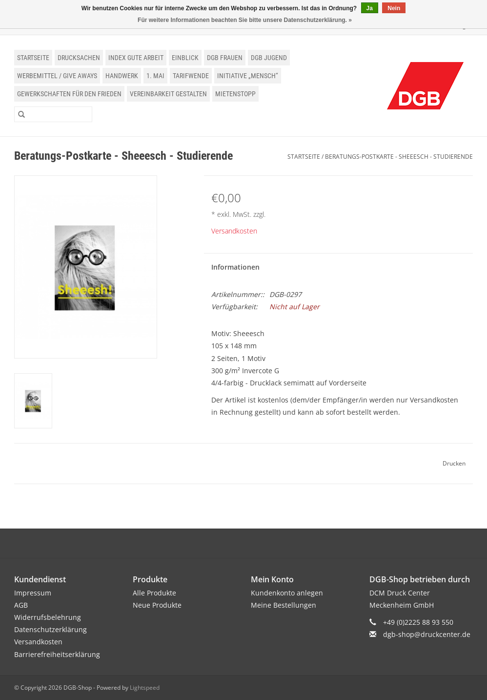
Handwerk (121, 76)
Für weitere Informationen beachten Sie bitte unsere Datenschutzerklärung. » (245, 20)
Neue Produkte (157, 605)
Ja (369, 8)
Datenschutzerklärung (50, 629)
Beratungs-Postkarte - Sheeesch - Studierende (399, 156)
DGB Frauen (225, 58)
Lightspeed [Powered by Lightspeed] (145, 687)
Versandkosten (234, 230)
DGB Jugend (269, 58)
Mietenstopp (235, 94)
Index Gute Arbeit (135, 58)
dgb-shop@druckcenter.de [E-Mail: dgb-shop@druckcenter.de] (426, 634)
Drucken (454, 463)
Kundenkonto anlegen (287, 592)
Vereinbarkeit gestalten (168, 94)
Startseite (33, 58)
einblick (185, 58)
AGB (21, 605)
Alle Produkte (154, 592)
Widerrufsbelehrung (47, 617)
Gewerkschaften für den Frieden (69, 94)
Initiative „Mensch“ (247, 76)
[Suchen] (53, 114)
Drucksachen (79, 58)
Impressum (32, 592)
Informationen (235, 267)
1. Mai (155, 76)
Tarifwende (191, 76)
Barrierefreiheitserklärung (57, 654)
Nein (393, 8)
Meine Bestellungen (283, 605)
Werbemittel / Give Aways (57, 76)
